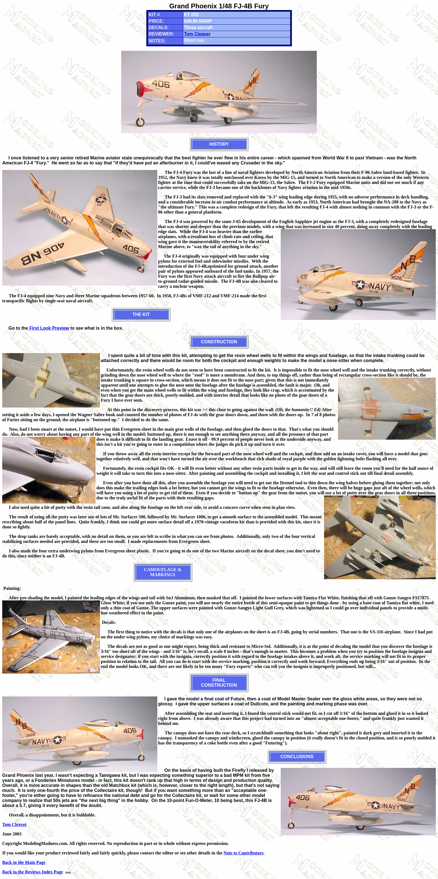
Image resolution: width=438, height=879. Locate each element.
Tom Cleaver (197, 34)
